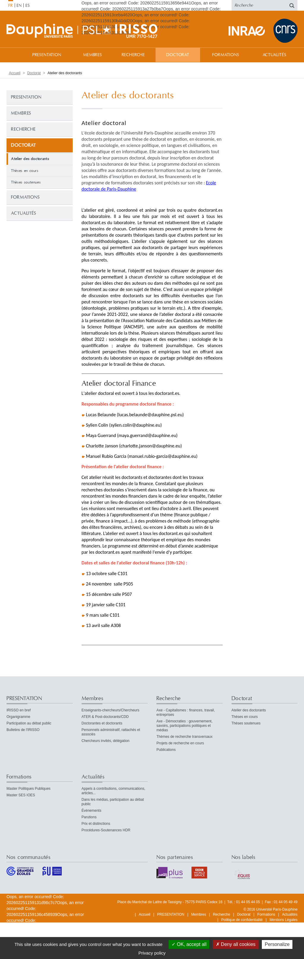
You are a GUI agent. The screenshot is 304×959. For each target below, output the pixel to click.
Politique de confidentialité (241, 920)
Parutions (89, 817)
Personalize (277, 944)
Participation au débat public (29, 723)
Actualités (274, 55)
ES (28, 5)
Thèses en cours (25, 170)
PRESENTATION (46, 55)
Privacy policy (152, 952)
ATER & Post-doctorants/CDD (105, 717)
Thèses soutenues (26, 182)
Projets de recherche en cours (180, 743)
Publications (166, 750)
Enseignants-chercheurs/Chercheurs (111, 710)
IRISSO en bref (19, 710)
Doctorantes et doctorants (102, 723)
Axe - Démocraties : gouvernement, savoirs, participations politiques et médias (184, 725)
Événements (92, 810)
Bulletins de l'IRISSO (23, 730)
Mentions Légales (283, 920)
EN (19, 5)
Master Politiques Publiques (28, 788)
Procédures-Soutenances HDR (106, 830)
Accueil (12, 55)
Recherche (133, 55)
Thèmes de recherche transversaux (184, 737)
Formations (225, 55)
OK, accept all (189, 944)
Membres (92, 55)
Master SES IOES (21, 795)
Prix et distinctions (96, 824)
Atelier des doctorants (249, 710)
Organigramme (18, 717)
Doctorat (177, 55)
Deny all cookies (236, 944)
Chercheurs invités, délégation (105, 741)
